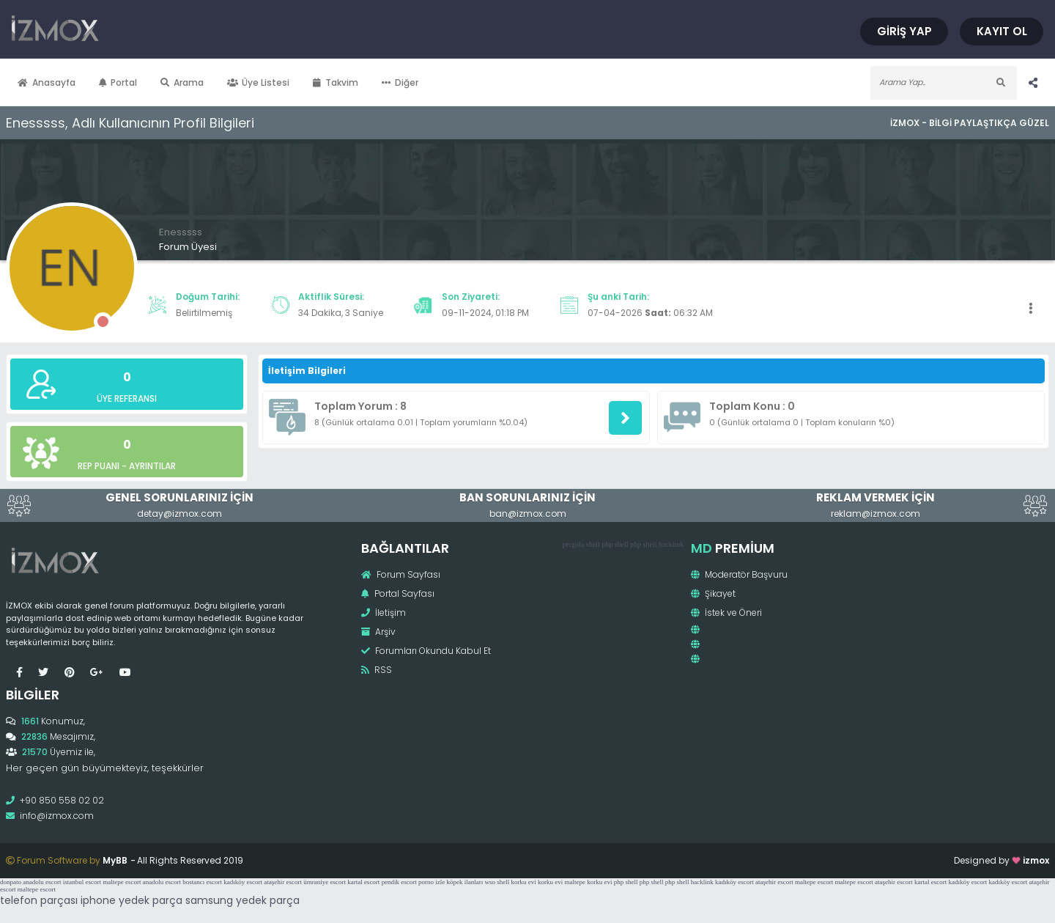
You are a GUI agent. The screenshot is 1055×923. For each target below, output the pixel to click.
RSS (376, 669)
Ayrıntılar (152, 466)
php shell (614, 544)
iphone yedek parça (131, 900)
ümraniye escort (324, 882)
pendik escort (399, 882)
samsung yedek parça (242, 900)
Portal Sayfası (397, 593)
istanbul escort (82, 882)
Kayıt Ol (1002, 31)
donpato (10, 882)
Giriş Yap (904, 31)
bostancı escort (202, 882)
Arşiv (378, 631)
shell (593, 544)
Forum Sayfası (400, 574)
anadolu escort (42, 882)
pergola (573, 544)
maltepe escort (122, 882)
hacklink (671, 544)
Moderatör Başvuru (739, 574)
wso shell (497, 882)
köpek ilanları (465, 882)
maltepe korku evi (588, 882)
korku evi (523, 882)
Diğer (400, 82)
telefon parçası (39, 900)
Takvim (335, 82)
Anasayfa (46, 82)
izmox (1036, 860)
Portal (118, 82)
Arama (182, 82)
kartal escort (363, 882)
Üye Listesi (258, 82)
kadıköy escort (242, 882)
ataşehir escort (283, 882)
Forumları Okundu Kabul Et (426, 650)
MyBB (115, 860)
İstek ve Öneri (726, 612)
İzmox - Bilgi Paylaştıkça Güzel (969, 123)
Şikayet (713, 593)
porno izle (431, 882)
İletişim (383, 612)
